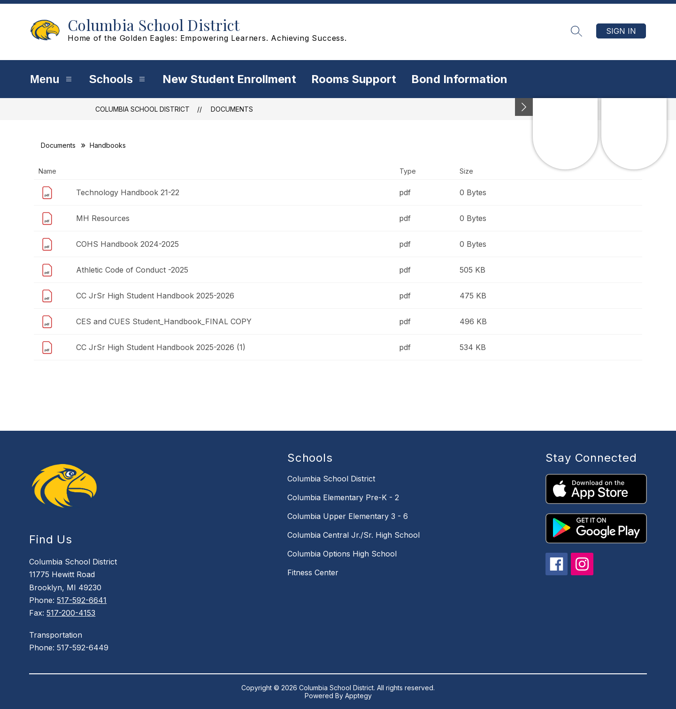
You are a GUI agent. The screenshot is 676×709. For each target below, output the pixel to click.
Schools (118, 79)
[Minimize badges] (524, 107)
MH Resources (103, 218)
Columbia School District (142, 109)
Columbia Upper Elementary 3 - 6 (347, 516)
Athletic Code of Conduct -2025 (132, 269)
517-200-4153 (70, 613)
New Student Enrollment (229, 79)
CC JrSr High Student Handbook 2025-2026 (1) (161, 347)
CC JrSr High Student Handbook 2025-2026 (155, 295)
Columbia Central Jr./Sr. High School (353, 535)
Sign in (621, 31)
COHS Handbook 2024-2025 (127, 244)
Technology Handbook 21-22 (127, 192)
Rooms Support (353, 79)
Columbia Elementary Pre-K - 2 (343, 497)
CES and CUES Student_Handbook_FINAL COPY (164, 321)
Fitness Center (312, 572)
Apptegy (358, 696)
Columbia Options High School (342, 553)
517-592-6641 (82, 600)
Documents (232, 109)
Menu (52, 79)
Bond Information (459, 79)
